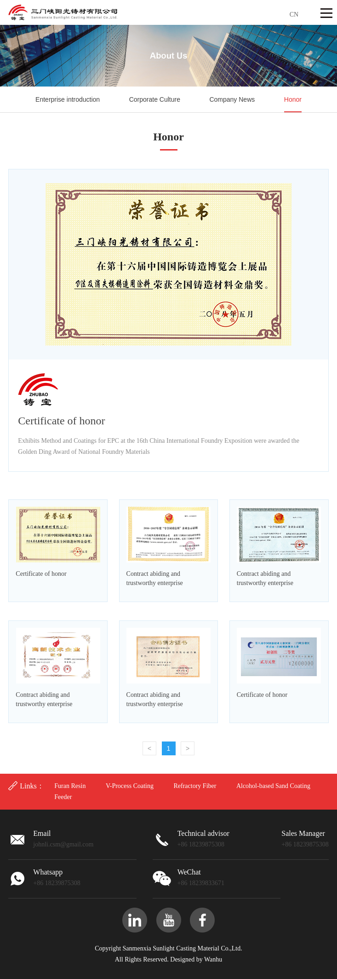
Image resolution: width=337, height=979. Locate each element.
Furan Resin (70, 785)
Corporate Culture (154, 99)
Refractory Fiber (194, 785)
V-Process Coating (130, 785)
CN (294, 14)
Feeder (63, 797)
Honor (293, 99)
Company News (232, 99)
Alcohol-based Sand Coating (273, 785)
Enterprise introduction (67, 99)
